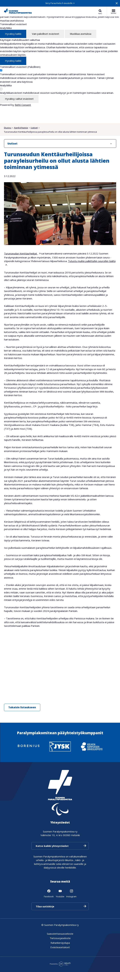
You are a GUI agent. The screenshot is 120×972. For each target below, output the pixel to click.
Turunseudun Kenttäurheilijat (21, 253)
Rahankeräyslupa (60, 942)
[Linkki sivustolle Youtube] (60, 893)
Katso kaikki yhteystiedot (52, 846)
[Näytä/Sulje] (111, 143)
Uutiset (34, 127)
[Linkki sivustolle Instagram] (71, 893)
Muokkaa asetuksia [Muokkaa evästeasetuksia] (80, 33)
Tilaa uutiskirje (45, 906)
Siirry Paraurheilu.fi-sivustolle (58, 3)
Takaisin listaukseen (22, 707)
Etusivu (7, 127)
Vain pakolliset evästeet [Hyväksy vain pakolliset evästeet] (45, 33)
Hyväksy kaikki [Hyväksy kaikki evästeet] (13, 33)
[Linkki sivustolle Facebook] (48, 893)
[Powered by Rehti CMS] (60, 965)
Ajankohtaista (21, 127)
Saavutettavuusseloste (60, 933)
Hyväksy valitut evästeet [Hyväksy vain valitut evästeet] (19, 98)
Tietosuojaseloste (60, 938)
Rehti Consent (23, 104)
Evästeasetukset (60, 947)
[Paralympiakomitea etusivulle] (18, 12)
